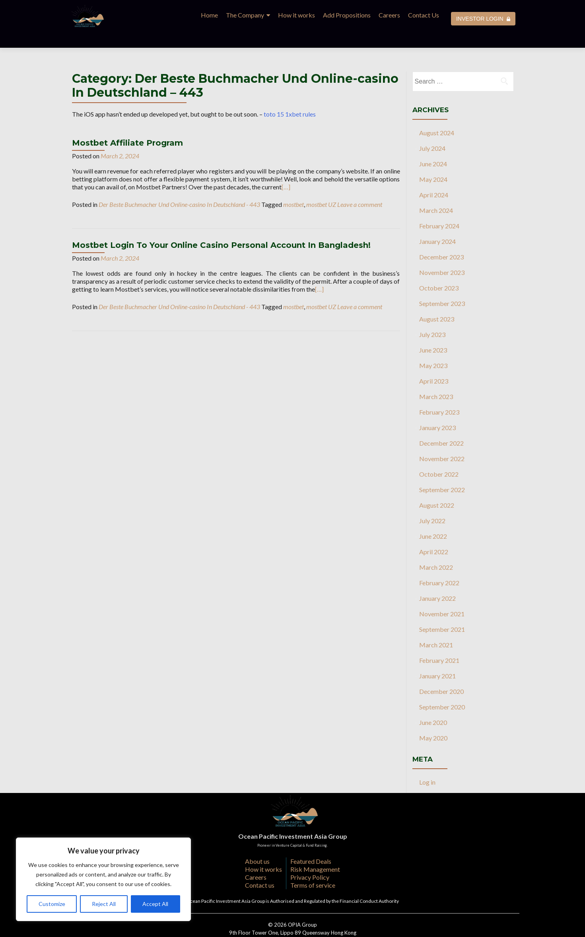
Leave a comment (359, 187)
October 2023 (439, 270)
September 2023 (442, 286)
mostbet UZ (321, 187)
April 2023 (433, 363)
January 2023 (437, 410)
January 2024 (437, 224)
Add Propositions (347, 15)
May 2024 (433, 162)
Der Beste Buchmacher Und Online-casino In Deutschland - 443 (179, 187)
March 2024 (436, 193)
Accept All (155, 903)
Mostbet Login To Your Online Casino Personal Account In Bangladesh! (221, 227)
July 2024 (432, 130)
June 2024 (433, 146)
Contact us (259, 867)
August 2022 (436, 487)
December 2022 (441, 425)
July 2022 (432, 503)
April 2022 (433, 534)
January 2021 (437, 658)
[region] (103, 879)
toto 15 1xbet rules (290, 96)
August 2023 (436, 301)
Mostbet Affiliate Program (127, 125)
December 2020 (441, 674)
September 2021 (442, 612)
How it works (296, 15)
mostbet (293, 187)
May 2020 (433, 720)
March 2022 (436, 549)
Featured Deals (310, 843)
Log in (427, 764)
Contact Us (423, 15)
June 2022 (433, 518)
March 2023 (436, 379)
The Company (245, 15)
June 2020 (433, 705)
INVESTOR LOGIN (483, 19)
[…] (286, 169)
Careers (389, 15)
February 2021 (439, 643)
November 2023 (442, 255)
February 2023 (439, 394)
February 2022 (439, 565)
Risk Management (315, 851)
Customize (52, 903)
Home (209, 15)
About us (257, 843)
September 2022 (442, 472)
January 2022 (437, 580)
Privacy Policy (309, 859)
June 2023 (433, 332)
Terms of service (312, 867)
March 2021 (436, 627)
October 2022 (439, 456)
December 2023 (441, 239)
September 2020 (442, 689)
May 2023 (433, 348)
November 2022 (442, 441)
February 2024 (439, 208)
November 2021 (442, 596)
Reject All (104, 903)
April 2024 (433, 177)
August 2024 (436, 115)
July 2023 (432, 317)
